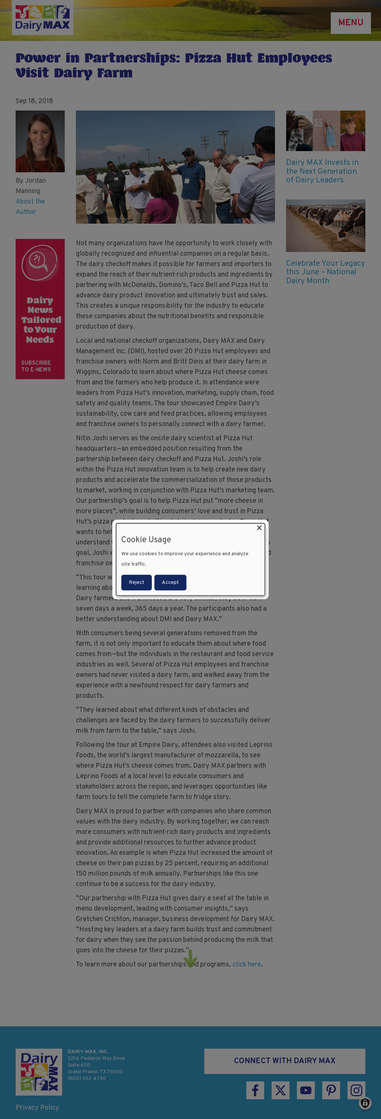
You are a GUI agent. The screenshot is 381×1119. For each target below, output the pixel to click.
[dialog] (190, 559)
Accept (170, 582)
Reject (136, 582)
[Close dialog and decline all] (259, 528)
